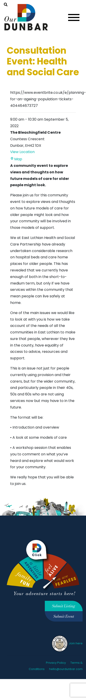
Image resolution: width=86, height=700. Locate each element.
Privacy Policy (56, 663)
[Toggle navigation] (73, 17)
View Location (22, 151)
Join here (67, 643)
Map (16, 159)
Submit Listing (63, 606)
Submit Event (63, 616)
